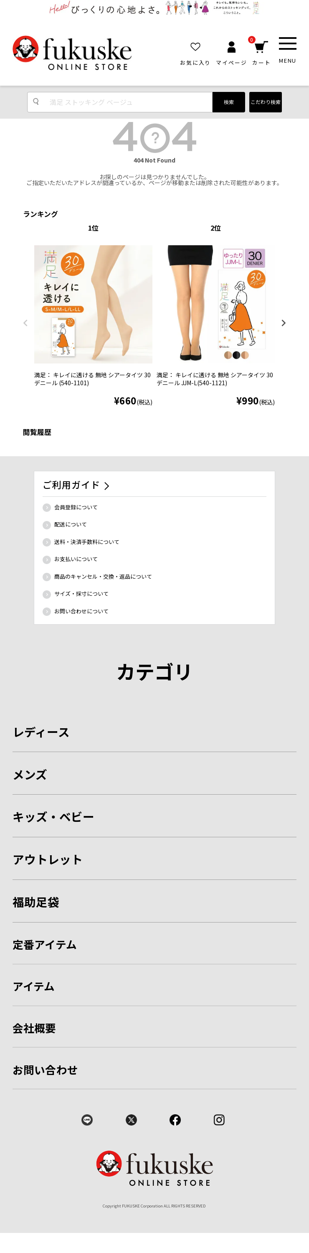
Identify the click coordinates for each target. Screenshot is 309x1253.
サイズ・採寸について (81, 593)
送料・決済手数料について (86, 542)
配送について (70, 524)
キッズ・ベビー (53, 816)
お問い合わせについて (81, 611)
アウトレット (48, 859)
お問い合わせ (46, 1069)
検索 (229, 101)
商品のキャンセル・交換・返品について (103, 576)
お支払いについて (76, 559)
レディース (41, 731)
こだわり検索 (266, 101)
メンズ (30, 774)
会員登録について (76, 507)
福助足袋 (36, 901)
